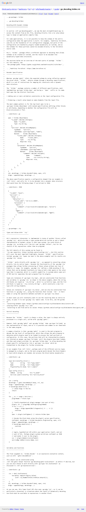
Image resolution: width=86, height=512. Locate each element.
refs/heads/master (43, 9)
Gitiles (11, 509)
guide (56, 9)
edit (56, 14)
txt (78, 509)
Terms (22, 509)
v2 (33, 9)
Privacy (16, 509)
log (45, 14)
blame (51, 14)
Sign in (82, 3)
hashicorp (23, 9)
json (82, 509)
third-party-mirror (9, 9)
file (40, 14)
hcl (29, 9)
